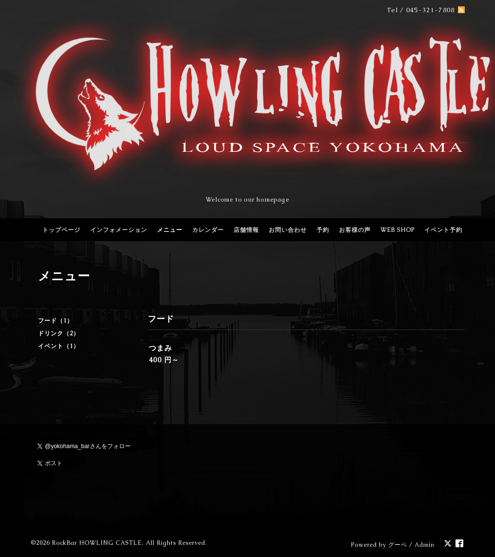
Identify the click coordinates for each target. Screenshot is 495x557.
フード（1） (55, 321)
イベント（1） (58, 346)
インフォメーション (118, 230)
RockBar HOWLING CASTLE (97, 543)
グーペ (397, 545)
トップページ (61, 230)
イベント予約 (443, 230)
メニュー (169, 230)
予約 (323, 230)
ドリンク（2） (58, 333)
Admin (425, 545)
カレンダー (208, 230)
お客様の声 (355, 230)
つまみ (160, 347)
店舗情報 (246, 230)
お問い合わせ (288, 230)
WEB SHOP (397, 230)
